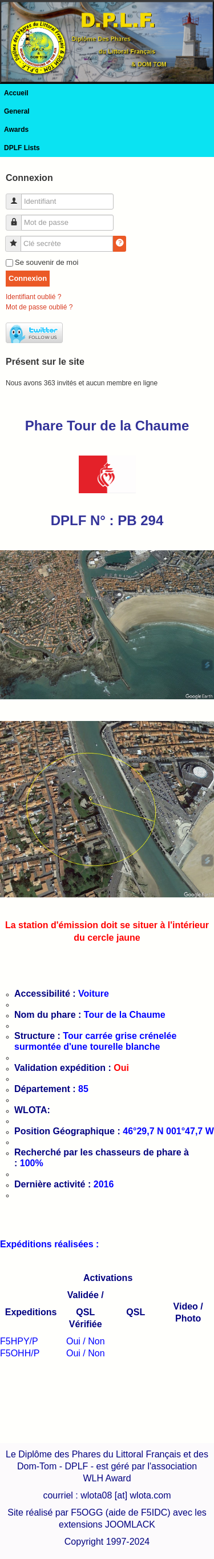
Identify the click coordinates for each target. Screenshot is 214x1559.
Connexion (28, 278)
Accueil (16, 93)
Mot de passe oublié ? (39, 307)
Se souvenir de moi (46, 262)
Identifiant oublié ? (33, 297)
